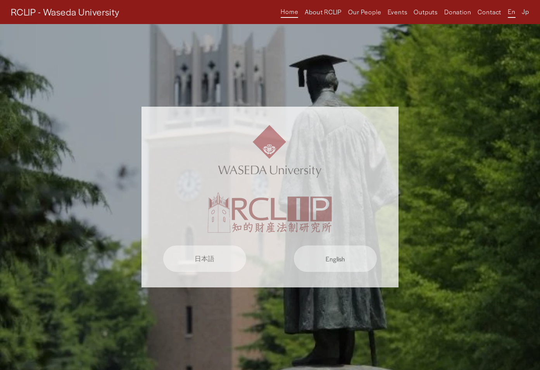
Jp (525, 11)
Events (397, 11)
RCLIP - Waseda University (65, 11)
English (335, 258)
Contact (489, 11)
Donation (457, 11)
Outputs (426, 11)
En (512, 11)
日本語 (204, 258)
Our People (364, 11)
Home (289, 11)
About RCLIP (323, 11)
